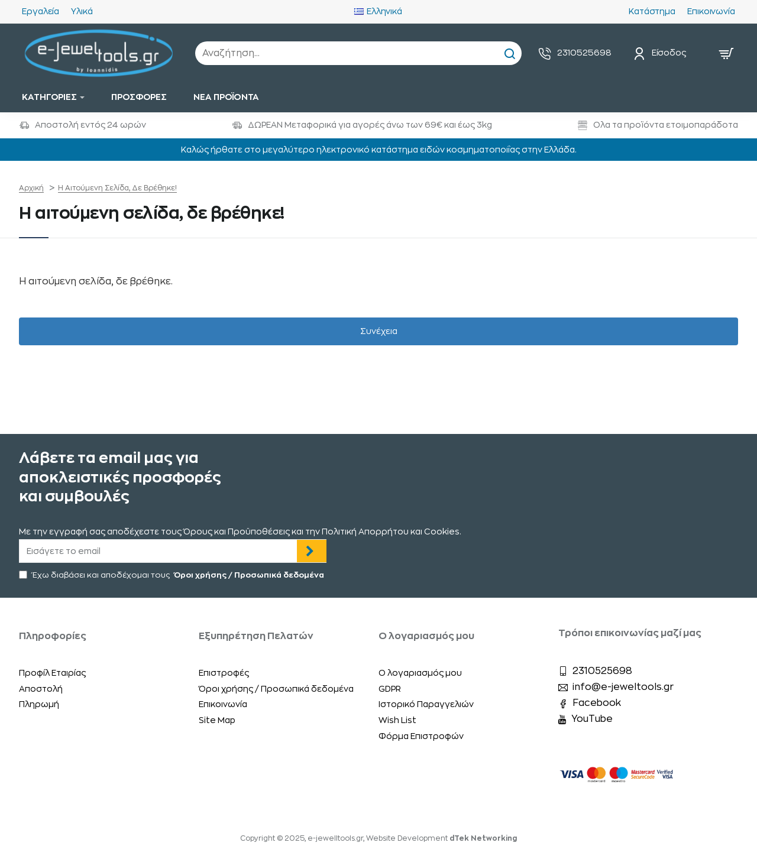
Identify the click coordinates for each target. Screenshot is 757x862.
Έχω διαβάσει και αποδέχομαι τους (172, 575)
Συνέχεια (378, 332)
